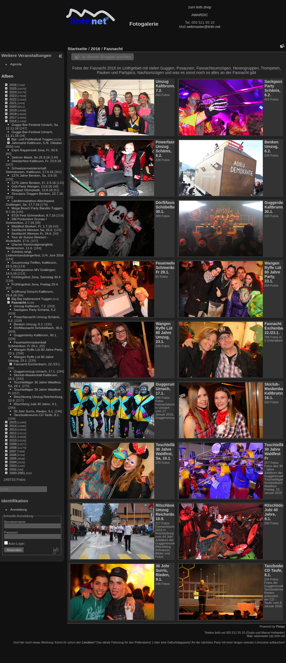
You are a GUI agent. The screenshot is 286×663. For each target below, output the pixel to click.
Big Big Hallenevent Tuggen (31, 299)
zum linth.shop (199, 7)
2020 (12, 106)
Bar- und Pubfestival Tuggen (32, 139)
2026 (12, 85)
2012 (12, 433)
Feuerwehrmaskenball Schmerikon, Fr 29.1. (27, 344)
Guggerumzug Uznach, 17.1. (35, 371)
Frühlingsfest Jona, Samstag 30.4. (36, 277)
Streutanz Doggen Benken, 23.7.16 (37, 193)
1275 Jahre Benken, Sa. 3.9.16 (34, 175)
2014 (12, 425)
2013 (12, 429)
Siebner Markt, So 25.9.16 (30, 157)
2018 (12, 114)
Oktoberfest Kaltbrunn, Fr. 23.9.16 (36, 161)
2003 (12, 465)
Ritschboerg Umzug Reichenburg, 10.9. (168, 512)
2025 (12, 88)
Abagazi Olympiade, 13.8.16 (32, 190)
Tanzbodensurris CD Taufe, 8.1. (37, 415)
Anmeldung (18, 509)
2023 (12, 95)
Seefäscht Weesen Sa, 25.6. (32, 230)
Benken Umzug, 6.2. (29, 324)
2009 (12, 444)
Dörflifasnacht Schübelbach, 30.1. (38, 328)
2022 (12, 99)
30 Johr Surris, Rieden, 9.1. (34, 411)
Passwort (11, 532)
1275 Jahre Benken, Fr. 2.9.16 (33, 182)
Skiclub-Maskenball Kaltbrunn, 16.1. (274, 391)
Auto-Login (14, 543)
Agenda (16, 64)
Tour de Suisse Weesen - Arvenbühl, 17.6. (27, 238)
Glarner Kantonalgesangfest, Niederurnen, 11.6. (29, 246)
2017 (12, 117)
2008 (12, 447)
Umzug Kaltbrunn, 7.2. (30, 306)
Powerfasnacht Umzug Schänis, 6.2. (169, 149)
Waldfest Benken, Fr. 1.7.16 (31, 226)
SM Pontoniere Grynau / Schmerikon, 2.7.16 (26, 220)
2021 (12, 103)
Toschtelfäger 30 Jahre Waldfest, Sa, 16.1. (168, 451)
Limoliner (88, 642)
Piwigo (280, 626)
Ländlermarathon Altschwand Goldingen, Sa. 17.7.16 (30, 202)
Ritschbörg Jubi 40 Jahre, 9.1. (35, 404)
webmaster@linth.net (203, 27)
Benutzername (15, 521)
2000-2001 (17, 473)
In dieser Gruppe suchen (106, 56)
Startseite (77, 48)
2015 (12, 422)
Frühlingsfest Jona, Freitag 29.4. (35, 284)
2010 (12, 440)
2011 (12, 436)
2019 (12, 110)
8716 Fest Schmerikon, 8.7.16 (33, 215)
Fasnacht (18, 302)
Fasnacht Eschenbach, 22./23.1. (37, 364)
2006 (12, 455)
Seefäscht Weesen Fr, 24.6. (31, 233)
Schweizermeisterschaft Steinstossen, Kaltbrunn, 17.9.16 (29, 170)
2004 (12, 462)
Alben (7, 76)
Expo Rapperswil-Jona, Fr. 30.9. (34, 150)
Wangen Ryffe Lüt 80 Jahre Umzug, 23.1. (164, 332)
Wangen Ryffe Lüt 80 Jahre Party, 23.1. (272, 272)
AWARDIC (199, 15)
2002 (12, 469)
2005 (12, 458)
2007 (12, 451)
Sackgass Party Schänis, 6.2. (35, 309)
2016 (12, 121)
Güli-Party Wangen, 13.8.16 (31, 186)
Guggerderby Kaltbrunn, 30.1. (35, 335)
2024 (12, 92)
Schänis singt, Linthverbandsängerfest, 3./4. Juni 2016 (35, 253)
